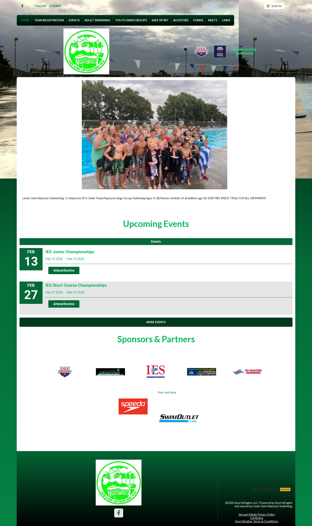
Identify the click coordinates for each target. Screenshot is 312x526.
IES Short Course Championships (76, 285)
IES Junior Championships (70, 251)
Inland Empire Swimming (244, 51)
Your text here (167, 392)
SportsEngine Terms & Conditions (256, 521)
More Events (156, 322)
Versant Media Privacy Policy (256, 514)
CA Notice (256, 518)
